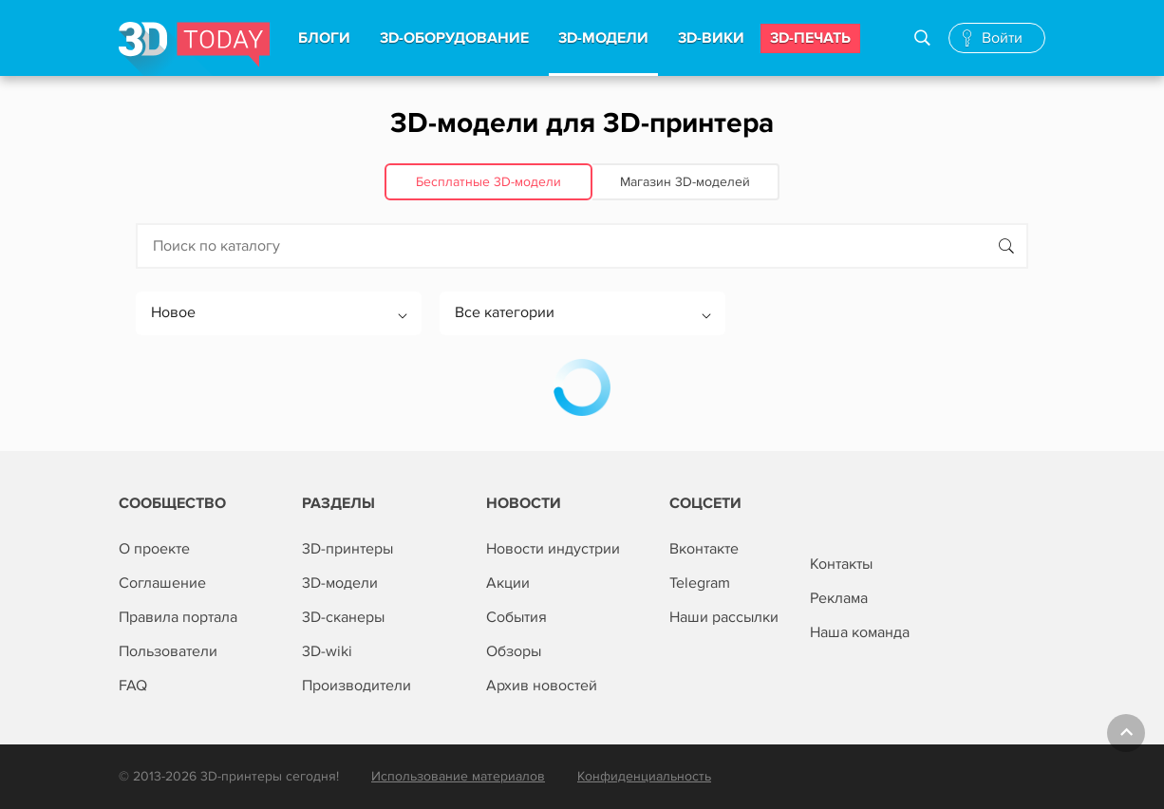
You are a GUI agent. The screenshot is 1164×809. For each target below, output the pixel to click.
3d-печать (810, 37)
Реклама (839, 598)
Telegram (699, 583)
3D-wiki (327, 651)
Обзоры (513, 651)
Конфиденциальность (644, 776)
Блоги (324, 37)
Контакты (841, 564)
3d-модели (603, 37)
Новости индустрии (553, 548)
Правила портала (178, 617)
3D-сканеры (343, 617)
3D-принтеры (347, 548)
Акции (508, 583)
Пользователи (168, 651)
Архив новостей (541, 685)
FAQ (133, 685)
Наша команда (860, 632)
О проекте (154, 548)
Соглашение (162, 583)
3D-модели (340, 583)
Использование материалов (458, 776)
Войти (1002, 37)
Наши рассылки (724, 617)
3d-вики (711, 37)
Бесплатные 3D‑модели (488, 182)
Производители (356, 685)
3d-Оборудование (454, 37)
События (516, 617)
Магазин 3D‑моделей (685, 182)
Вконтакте (704, 548)
